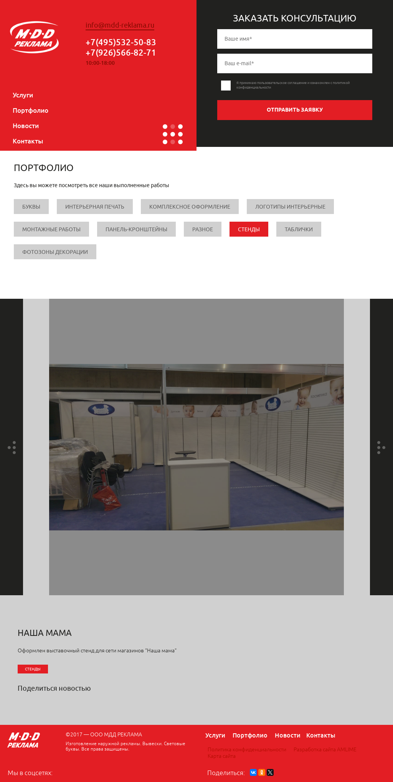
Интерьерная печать (94, 207)
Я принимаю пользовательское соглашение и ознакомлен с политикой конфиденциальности (293, 85)
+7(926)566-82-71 (121, 52)
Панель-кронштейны (136, 229)
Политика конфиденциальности (247, 749)
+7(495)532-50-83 (121, 42)
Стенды (249, 229)
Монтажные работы (51, 229)
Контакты (28, 141)
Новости (26, 126)
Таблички (299, 229)
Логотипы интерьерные (290, 207)
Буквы (31, 207)
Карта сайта (222, 756)
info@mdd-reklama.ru (120, 25)
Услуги (23, 95)
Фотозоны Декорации (55, 252)
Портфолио (30, 110)
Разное (202, 229)
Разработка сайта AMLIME (325, 749)
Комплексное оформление (189, 207)
